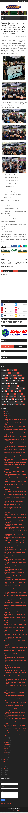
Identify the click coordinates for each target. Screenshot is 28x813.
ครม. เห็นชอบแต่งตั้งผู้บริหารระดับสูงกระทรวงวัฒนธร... (14, 573)
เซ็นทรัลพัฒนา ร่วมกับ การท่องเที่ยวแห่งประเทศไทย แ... (13, 525)
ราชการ (3, 376)
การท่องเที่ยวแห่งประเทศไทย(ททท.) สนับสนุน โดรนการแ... (15, 706)
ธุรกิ (3, 405)
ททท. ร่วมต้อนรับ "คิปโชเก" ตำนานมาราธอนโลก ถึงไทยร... (15, 460)
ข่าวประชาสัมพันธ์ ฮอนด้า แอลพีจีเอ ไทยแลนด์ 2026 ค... (14, 676)
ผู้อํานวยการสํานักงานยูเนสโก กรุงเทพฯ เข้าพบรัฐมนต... (15, 550)
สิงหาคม (6, 742)
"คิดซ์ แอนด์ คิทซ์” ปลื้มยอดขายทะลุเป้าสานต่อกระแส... (14, 726)
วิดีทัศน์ (3, 399)
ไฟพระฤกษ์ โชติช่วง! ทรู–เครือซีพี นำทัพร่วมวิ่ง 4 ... (15, 603)
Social (21, 389)
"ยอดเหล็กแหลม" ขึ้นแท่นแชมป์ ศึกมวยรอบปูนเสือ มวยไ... (15, 596)
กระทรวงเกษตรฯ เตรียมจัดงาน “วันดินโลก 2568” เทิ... (15, 531)
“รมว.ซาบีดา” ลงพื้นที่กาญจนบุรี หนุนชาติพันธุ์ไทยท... (14, 502)
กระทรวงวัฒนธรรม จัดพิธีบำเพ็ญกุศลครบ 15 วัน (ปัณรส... (15, 696)
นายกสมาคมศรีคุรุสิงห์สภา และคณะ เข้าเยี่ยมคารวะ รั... (14, 443)
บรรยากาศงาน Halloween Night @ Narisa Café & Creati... (15, 735)
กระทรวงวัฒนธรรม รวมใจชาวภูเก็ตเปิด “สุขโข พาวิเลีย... (15, 440)
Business (12, 384)
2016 (4, 775)
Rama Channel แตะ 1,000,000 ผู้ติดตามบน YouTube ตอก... (13, 485)
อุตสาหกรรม (13, 386)
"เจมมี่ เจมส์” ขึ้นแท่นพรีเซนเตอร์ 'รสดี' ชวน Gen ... (15, 437)
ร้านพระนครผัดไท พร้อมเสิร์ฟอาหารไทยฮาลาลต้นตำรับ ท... (14, 577)
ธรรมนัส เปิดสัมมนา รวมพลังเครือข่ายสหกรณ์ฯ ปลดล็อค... (15, 420)
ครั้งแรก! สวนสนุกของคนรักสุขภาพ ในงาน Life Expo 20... (15, 600)
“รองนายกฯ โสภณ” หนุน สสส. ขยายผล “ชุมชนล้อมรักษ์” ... (15, 553)
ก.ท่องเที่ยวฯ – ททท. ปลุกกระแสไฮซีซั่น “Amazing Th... (15, 703)
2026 (4, 412)
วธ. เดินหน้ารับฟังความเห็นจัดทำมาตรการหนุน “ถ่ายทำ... (14, 683)
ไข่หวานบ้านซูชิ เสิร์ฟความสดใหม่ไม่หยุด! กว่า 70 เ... (15, 648)
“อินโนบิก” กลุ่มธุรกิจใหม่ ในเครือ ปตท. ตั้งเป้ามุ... (15, 463)
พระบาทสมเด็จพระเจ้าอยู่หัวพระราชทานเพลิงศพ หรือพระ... (15, 430)
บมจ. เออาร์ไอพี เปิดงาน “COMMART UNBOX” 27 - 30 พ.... (15, 465)
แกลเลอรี (4, 397)
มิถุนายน (6, 747)
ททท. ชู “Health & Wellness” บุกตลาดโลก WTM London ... (14, 693)
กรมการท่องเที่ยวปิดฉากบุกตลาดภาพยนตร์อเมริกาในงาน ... (13, 570)
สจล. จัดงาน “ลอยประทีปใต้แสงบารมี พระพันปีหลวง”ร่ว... (14, 710)
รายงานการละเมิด (6, 804)
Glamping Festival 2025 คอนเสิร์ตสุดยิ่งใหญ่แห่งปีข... (15, 482)
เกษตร (11, 381)
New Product (4, 384)
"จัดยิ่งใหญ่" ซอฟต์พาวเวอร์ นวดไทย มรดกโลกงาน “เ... (14, 505)
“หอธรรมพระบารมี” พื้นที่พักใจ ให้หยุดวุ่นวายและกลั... (15, 606)
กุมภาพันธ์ (6, 755)
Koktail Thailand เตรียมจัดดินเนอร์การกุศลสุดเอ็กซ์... (14, 668)
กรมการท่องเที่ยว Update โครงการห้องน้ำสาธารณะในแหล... (13, 638)
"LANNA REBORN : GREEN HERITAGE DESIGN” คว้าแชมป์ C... (15, 615)
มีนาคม (6, 753)
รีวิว (9, 391)
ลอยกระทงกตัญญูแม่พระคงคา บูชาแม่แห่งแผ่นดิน (15, 729)
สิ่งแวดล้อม (13, 389)
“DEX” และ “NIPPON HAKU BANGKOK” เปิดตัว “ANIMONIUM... (14, 472)
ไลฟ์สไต (20, 405)
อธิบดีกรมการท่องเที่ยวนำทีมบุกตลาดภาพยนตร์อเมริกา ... (14, 612)
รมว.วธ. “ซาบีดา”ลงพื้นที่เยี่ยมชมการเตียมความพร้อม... (15, 515)
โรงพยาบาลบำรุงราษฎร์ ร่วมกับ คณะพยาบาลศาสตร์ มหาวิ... (14, 583)
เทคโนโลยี (11, 378)
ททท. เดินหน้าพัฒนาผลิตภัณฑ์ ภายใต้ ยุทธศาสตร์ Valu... (15, 479)
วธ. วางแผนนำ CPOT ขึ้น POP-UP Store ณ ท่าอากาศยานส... (15, 686)
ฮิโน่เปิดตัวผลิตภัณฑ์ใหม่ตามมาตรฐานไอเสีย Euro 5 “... (14, 590)
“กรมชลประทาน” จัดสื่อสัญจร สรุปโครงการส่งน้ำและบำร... (15, 567)
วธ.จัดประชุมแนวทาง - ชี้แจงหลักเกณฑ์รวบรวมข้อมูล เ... (15, 723)
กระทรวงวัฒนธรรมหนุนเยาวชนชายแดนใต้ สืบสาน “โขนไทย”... (14, 528)
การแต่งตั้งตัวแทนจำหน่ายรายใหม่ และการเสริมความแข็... (15, 475)
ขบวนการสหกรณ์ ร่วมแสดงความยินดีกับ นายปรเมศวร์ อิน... (15, 512)
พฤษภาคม (6, 749)
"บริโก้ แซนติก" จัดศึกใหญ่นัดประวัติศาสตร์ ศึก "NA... (14, 453)
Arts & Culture (20, 397)
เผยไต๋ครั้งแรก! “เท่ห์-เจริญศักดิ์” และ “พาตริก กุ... (15, 541)
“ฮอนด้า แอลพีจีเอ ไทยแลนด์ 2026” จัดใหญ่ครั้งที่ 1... (15, 673)
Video (19, 402)
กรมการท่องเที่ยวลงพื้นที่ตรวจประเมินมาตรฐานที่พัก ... (14, 498)
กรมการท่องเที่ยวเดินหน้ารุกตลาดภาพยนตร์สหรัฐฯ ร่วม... (14, 716)
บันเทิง (3, 378)
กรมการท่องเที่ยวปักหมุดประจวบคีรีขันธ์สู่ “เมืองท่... (15, 492)
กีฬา (18, 376)
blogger (15, 271)
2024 (4, 760)
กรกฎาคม (6, 745)
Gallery (10, 399)
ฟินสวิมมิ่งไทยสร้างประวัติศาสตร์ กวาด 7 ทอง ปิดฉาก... (14, 538)
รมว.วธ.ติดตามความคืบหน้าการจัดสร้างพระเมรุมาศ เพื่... (14, 535)
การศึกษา (18, 381)
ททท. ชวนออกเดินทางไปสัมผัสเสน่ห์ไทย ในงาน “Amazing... (14, 560)
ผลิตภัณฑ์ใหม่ (5, 373)
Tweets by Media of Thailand (6, 354)
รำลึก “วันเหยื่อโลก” (8, 609)
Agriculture (4, 402)
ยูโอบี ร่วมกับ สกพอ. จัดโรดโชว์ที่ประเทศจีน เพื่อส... (15, 655)
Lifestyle (3, 381)
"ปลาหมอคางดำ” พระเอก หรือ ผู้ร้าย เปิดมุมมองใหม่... (14, 618)
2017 (4, 773)
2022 (4, 764)
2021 (4, 766)
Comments (21, 347)
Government (4, 389)
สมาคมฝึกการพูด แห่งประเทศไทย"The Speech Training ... (14, 731)
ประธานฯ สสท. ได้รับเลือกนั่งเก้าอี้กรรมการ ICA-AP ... (15, 450)
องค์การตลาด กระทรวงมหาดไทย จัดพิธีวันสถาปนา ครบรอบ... (13, 547)
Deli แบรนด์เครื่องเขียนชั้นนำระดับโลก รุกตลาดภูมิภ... (15, 635)
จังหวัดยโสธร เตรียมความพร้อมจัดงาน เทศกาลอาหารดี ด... (14, 713)
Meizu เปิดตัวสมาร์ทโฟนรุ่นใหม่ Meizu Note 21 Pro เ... (14, 622)
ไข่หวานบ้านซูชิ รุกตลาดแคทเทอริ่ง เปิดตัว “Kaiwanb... (13, 522)
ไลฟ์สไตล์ (24, 36)
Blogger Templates (21, 811)
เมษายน (6, 751)
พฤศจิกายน (7, 418)
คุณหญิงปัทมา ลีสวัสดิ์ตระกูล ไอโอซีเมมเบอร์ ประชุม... (14, 469)
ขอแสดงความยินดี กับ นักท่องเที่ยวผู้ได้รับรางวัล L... (15, 495)
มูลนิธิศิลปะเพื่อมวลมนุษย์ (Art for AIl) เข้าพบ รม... (14, 631)
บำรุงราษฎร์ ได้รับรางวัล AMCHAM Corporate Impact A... (14, 488)
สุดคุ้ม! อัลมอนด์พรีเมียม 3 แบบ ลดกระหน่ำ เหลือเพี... (15, 661)
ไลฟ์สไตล (11, 397)
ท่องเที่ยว (14, 373)
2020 (4, 768)
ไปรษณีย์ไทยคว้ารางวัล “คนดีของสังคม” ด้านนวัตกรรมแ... (14, 651)
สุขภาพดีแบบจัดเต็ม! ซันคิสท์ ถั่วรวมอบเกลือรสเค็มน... (14, 658)
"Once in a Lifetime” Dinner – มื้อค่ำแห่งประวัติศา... (14, 641)
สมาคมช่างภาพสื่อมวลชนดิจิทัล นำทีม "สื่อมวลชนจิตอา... (12, 508)
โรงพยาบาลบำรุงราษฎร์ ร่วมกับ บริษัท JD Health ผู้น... (15, 700)
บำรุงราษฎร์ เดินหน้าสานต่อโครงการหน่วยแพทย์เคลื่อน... (15, 645)
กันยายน (6, 740)
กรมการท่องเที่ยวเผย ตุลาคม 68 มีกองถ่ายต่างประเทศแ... (15, 690)
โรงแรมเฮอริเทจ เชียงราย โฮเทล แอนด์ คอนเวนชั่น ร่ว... (15, 580)
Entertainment (4, 386)
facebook (25, 271)
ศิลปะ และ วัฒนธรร (19, 399)
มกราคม (6, 757)
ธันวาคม (6, 416)
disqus (20, 271)
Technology (4, 394)
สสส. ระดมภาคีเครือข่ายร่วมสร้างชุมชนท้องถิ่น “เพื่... (14, 434)
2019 (4, 771)
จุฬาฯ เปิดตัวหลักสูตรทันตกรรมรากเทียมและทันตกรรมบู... (15, 447)
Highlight (7, 347)
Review (19, 394)
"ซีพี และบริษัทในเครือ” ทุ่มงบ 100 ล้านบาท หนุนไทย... (15, 680)
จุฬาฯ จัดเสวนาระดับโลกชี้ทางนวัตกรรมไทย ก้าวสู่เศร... (15, 518)
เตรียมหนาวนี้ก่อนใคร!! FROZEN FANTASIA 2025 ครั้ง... (15, 719)
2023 (4, 762)
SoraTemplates (9, 811)
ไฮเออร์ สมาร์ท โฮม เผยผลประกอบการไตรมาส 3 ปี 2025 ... (15, 665)
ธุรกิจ (12, 370)
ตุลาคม (6, 738)
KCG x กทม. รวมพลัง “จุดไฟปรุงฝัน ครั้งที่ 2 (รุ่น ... (15, 671)
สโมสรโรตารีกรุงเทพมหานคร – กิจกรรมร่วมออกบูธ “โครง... (15, 563)
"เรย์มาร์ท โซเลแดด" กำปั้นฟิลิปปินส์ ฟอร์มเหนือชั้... (15, 424)
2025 (4, 414)
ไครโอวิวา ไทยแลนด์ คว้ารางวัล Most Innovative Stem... (15, 586)
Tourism (19, 378)
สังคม (11, 376)
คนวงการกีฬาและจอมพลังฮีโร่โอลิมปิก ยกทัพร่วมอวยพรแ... (15, 543)
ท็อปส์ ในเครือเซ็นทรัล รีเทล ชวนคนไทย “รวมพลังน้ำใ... (14, 427)
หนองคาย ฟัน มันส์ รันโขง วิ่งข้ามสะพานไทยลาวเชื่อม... (15, 628)
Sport (3, 391)
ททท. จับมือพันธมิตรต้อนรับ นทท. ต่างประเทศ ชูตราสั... (15, 625)
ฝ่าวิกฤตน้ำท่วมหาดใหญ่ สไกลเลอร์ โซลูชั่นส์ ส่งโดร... (15, 457)
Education (16, 391)
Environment (12, 402)
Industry (11, 394)
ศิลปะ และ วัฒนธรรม (11, 405)
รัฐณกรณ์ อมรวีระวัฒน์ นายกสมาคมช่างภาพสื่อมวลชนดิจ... (15, 557)
